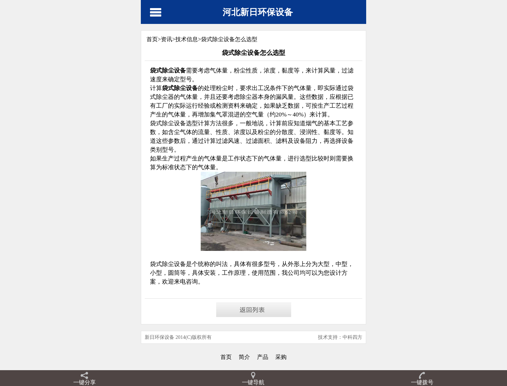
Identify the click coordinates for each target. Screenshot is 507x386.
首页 (226, 357)
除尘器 (249, 97)
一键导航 (253, 382)
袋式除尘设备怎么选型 (229, 39)
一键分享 (84, 382)
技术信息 (186, 39)
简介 (244, 357)
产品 (262, 357)
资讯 (166, 39)
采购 (281, 357)
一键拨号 (422, 382)
